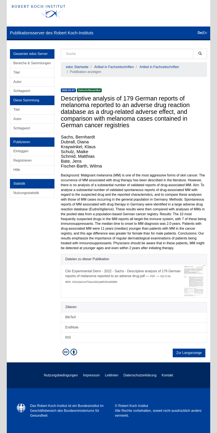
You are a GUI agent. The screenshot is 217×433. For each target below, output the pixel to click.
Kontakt (167, 375)
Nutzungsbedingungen (61, 375)
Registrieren (22, 160)
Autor (17, 82)
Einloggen (20, 151)
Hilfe (16, 170)
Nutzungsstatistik (26, 193)
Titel (16, 72)
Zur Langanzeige (189, 353)
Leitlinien (111, 375)
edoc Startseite (77, 67)
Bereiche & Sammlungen (32, 63)
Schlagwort (21, 91)
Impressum (91, 375)
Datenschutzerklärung (140, 375)
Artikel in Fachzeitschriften (114, 67)
